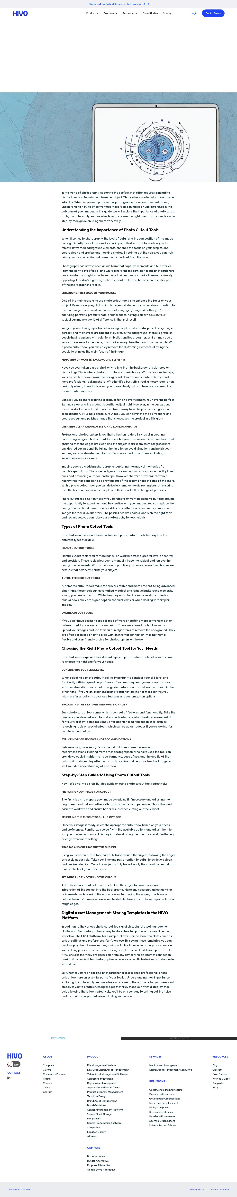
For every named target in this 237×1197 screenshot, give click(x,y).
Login (194, 13)
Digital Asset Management (102, 1083)
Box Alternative (96, 1156)
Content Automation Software (104, 1123)
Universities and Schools (162, 1125)
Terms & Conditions (219, 1189)
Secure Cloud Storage (99, 1114)
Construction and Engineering (165, 1089)
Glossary (217, 1069)
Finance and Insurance (161, 1094)
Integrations (94, 1118)
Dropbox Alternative (98, 1165)
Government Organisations (164, 1098)
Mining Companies (159, 1107)
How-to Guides (221, 1078)
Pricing (167, 13)
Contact (47, 1092)
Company (48, 1065)
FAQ (215, 1087)
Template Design (96, 1096)
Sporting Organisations (162, 1120)
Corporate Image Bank (100, 1078)
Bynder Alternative (98, 1160)
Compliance (93, 1127)
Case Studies (150, 13)
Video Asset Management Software (107, 1074)
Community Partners (54, 1074)
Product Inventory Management (105, 1092)
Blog (215, 1065)
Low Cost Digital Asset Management (108, 1069)
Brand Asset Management (102, 1101)
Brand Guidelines (96, 1105)
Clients (47, 1087)
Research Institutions (161, 1112)
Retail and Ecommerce (162, 1116)
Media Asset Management (164, 1065)
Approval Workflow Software (103, 1087)
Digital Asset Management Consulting (170, 1069)
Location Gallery (96, 1132)
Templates (218, 1083)
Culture (47, 1069)
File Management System (101, 1065)
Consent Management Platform (105, 1109)
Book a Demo (213, 13)
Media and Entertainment (163, 1103)
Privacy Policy (197, 1189)
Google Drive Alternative (101, 1169)
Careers (47, 1083)
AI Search (92, 1136)
